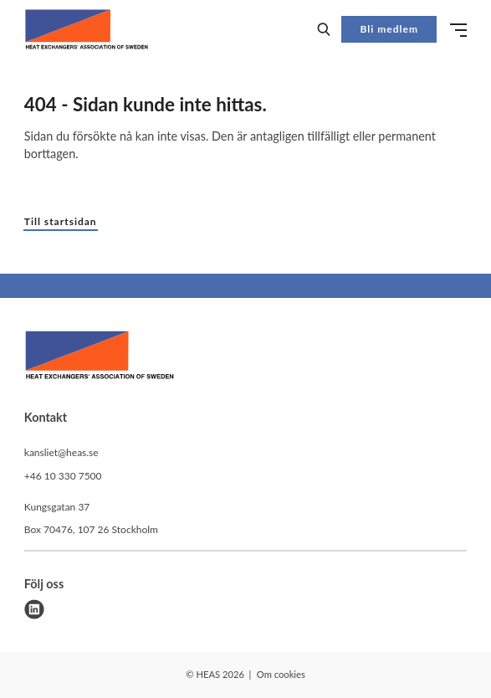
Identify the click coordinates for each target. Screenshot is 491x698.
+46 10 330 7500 (63, 476)
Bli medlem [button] (389, 29)
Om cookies (281, 674)
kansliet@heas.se (61, 452)
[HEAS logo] (99, 357)
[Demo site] (86, 29)
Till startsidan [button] (60, 221)
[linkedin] (34, 609)
